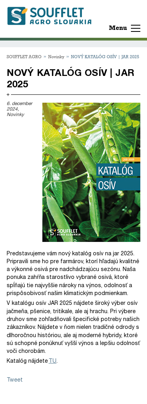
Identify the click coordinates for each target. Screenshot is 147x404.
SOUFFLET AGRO (24, 56)
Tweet (15, 379)
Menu (118, 27)
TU (52, 361)
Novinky (56, 56)
